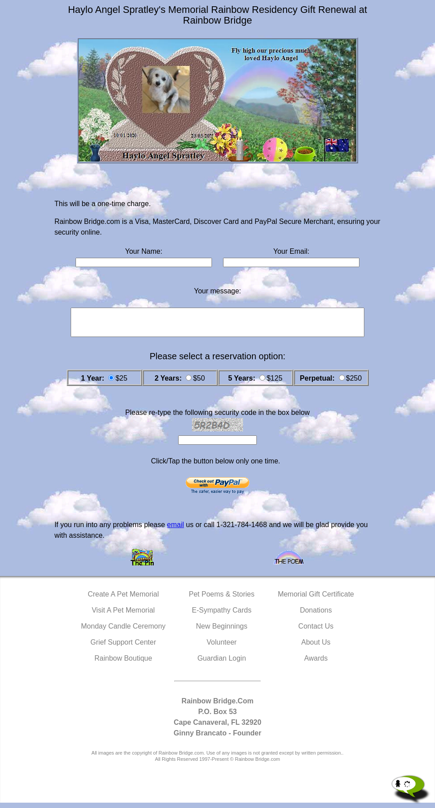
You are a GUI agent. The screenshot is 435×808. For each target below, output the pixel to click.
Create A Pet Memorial (123, 599)
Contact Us (315, 631)
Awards (315, 663)
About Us (316, 647)
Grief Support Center (123, 647)
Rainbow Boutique (123, 663)
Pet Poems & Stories (222, 599)
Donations (316, 615)
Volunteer (222, 647)
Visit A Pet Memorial (123, 615)
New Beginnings (221, 631)
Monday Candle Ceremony (123, 631)
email (175, 530)
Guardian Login (221, 663)
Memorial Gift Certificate (316, 599)
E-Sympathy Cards (221, 615)
